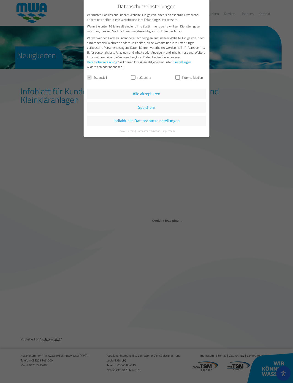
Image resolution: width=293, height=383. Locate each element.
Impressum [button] (169, 130)
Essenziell (97, 76)
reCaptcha (141, 76)
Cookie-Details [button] (127, 130)
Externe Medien (189, 76)
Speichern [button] (146, 106)
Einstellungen (182, 61)
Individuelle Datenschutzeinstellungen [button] (147, 120)
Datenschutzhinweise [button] (148, 130)
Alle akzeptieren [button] (146, 93)
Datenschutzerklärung (102, 61)
